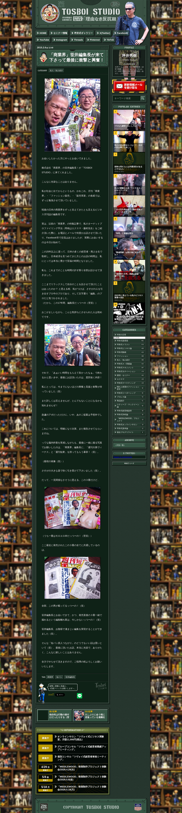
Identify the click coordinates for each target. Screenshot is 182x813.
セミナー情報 (60, 33)
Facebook (122, 33)
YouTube (44, 40)
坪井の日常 (121, 335)
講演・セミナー (130, 375)
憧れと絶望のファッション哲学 (130, 388)
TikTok (110, 40)
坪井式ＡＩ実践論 (130, 364)
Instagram (61, 40)
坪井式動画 (130, 352)
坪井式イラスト (130, 345)
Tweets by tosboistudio (122, 457)
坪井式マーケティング (130, 383)
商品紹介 (130, 401)
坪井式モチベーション (130, 371)
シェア (51, 694)
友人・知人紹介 (56, 71)
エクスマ (130, 379)
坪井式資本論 (130, 428)
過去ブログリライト (130, 432)
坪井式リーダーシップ (130, 393)
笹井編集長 (70, 677)
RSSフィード (129, 463)
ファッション (130, 356)
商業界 (50, 677)
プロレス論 (130, 397)
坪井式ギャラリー (83, 33)
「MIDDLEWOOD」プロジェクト (130, 419)
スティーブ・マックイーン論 (130, 406)
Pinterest (95, 40)
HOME (43, 33)
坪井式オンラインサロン (130, 425)
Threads (78, 40)
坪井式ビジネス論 (130, 348)
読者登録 (144, 90)
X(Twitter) (105, 33)
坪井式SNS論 (130, 415)
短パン (59, 677)
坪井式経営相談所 (130, 411)
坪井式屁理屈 (130, 341)
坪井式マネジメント (130, 368)
